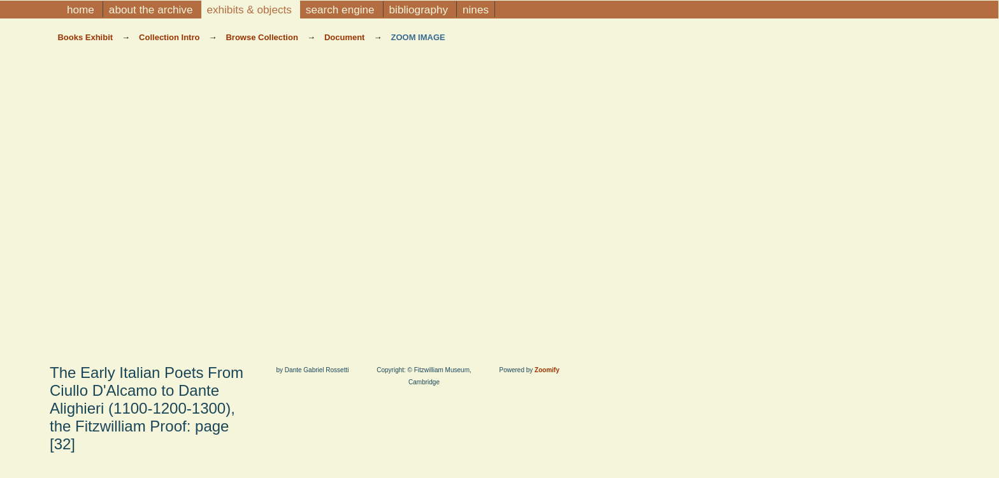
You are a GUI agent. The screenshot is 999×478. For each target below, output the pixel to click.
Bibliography (420, 9)
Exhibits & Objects (250, 9)
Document (345, 37)
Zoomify (547, 369)
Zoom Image (418, 37)
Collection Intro (170, 37)
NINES (476, 9)
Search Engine (342, 9)
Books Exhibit (86, 37)
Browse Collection (263, 37)
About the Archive (152, 9)
